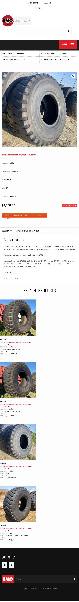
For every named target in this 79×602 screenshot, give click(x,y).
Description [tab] (7, 231)
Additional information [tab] (27, 231)
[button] (73, 76)
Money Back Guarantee (53, 53)
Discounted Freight (14, 53)
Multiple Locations (14, 59)
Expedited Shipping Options (55, 59)
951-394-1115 (35, 3)
